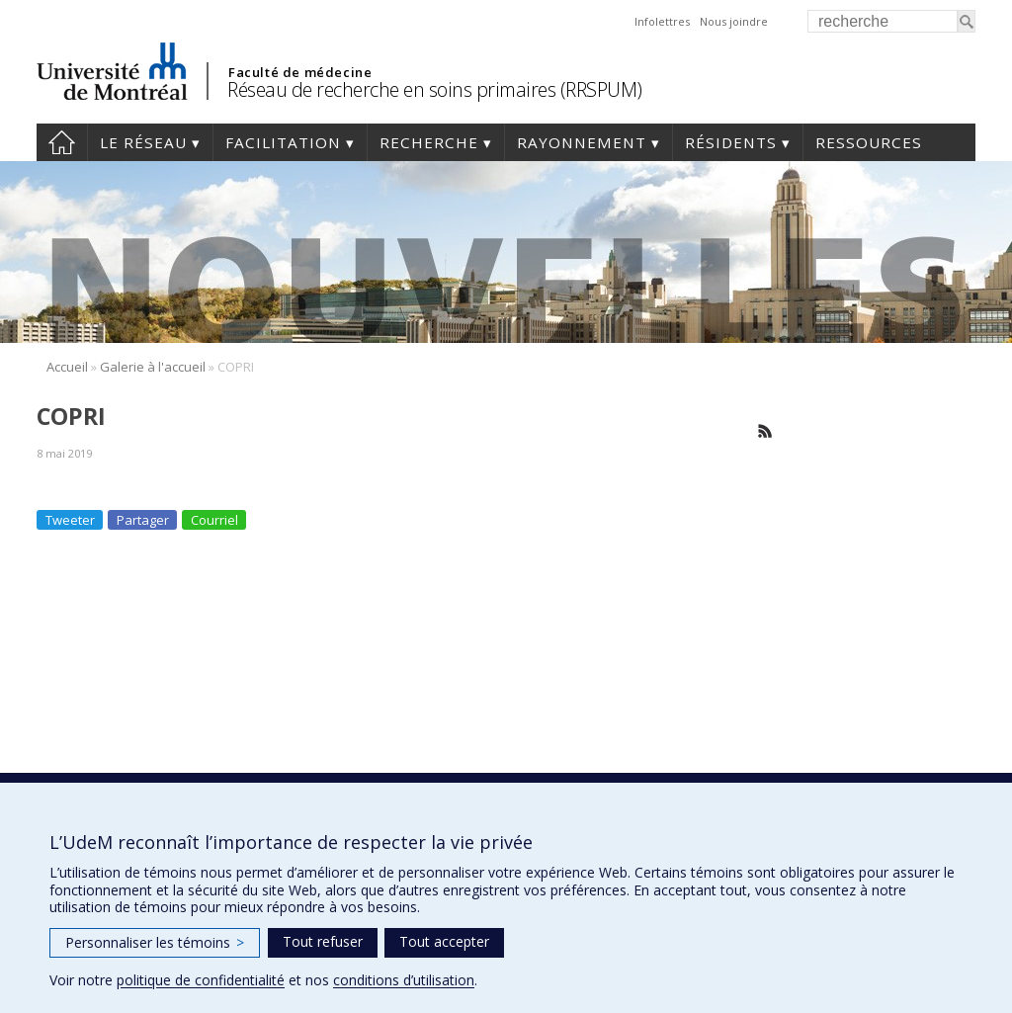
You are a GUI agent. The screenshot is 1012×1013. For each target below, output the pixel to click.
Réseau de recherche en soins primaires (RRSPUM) (434, 89)
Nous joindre (734, 21)
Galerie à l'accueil (153, 367)
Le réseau (143, 142)
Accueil (61, 142)
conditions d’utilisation (403, 980)
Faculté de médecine (300, 72)
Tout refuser (323, 941)
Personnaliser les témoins (154, 942)
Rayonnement (581, 142)
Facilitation (283, 142)
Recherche (429, 142)
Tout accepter (444, 941)
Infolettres (662, 21)
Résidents (731, 142)
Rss (765, 431)
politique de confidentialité (201, 980)
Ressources (868, 142)
